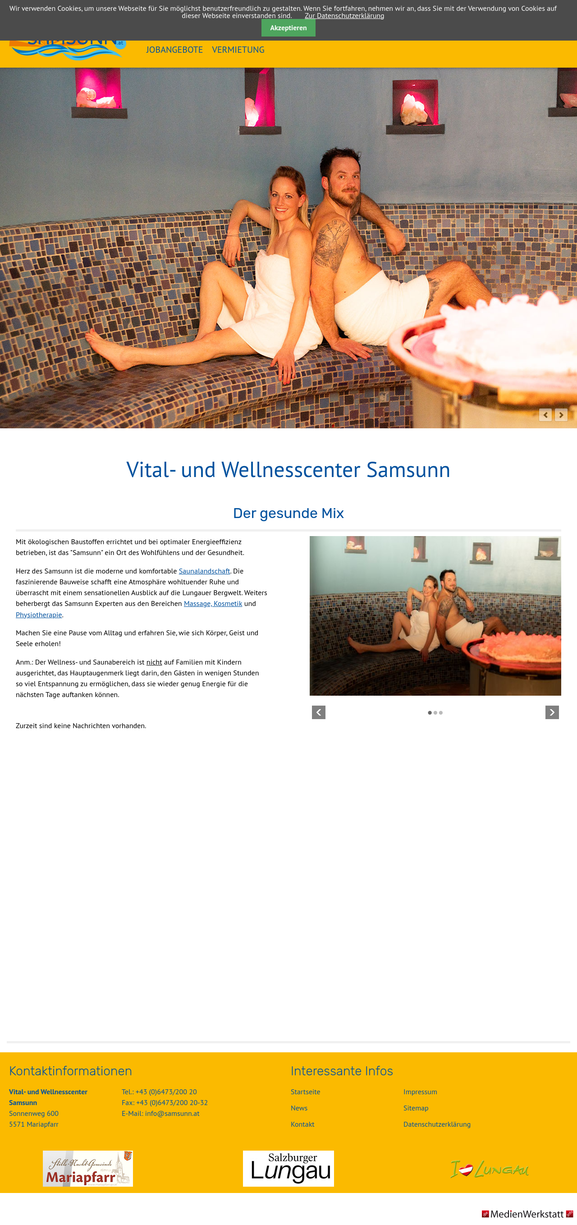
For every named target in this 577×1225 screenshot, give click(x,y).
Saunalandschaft (204, 570)
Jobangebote (175, 49)
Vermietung (238, 49)
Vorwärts (552, 712)
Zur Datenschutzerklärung (344, 15)
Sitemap (416, 1107)
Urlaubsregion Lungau (489, 1169)
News (299, 1107)
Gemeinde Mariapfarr (88, 1169)
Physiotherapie (39, 614)
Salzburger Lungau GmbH (288, 1169)
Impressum (420, 1091)
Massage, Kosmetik (213, 603)
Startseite (306, 1091)
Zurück (318, 712)
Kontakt (303, 1124)
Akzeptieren (288, 27)
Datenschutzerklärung (437, 1124)
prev (545, 415)
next (561, 415)
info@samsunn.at (172, 1113)
